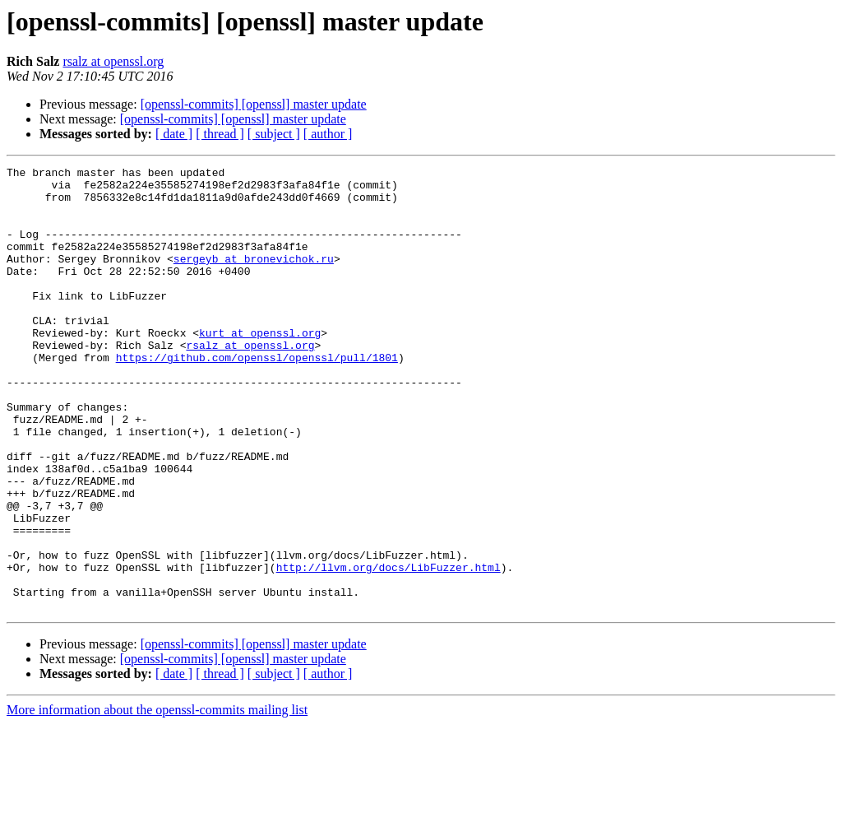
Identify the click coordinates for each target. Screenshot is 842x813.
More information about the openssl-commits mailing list (157, 799)
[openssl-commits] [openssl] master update (254, 104)
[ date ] (173, 134)
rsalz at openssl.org (113, 61)
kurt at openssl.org (260, 367)
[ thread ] (220, 134)
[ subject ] (274, 134)
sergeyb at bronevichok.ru (253, 278)
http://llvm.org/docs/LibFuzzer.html (388, 648)
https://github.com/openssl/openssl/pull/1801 (257, 396)
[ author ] (328, 134)
